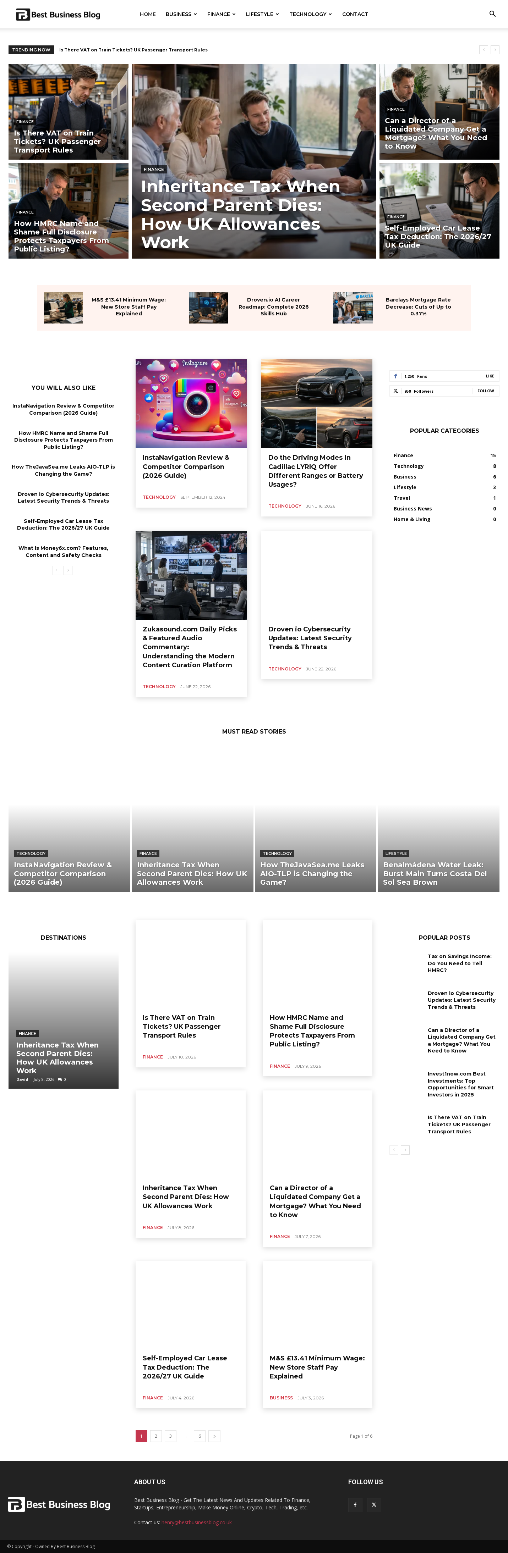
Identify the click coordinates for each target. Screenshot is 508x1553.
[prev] (483, 49)
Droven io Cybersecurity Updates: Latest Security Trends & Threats (310, 638)
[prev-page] (56, 570)
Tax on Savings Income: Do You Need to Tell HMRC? (460, 963)
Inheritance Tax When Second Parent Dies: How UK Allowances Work (57, 1058)
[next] (495, 49)
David (22, 1079)
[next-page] (68, 570)
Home (148, 14)
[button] (492, 14)
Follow (485, 390)
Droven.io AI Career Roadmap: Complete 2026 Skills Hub (274, 307)
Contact (355, 14)
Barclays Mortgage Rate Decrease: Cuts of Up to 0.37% (418, 307)
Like (490, 375)
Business (181, 14)
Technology (310, 14)
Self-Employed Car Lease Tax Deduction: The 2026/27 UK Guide (63, 524)
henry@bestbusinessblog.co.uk (197, 1522)
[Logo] (58, 14)
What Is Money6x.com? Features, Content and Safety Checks (63, 551)
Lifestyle (262, 14)
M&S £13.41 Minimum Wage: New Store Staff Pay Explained (129, 307)
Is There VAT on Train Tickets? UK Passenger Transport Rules (133, 49)
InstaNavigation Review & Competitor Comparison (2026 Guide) (186, 466)
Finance (221, 14)
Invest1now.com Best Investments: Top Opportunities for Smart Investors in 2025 (461, 1084)
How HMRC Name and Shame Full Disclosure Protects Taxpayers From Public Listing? (63, 440)
